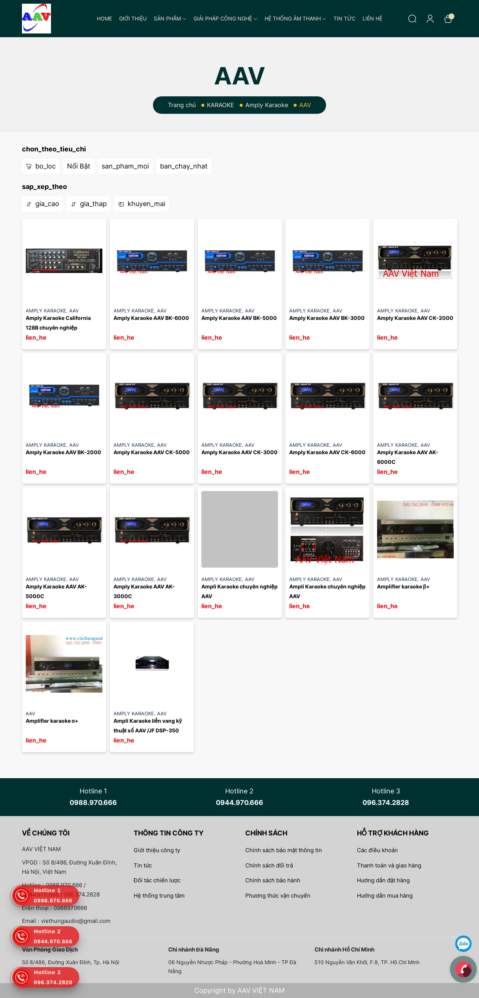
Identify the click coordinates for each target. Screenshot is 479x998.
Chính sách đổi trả (269, 865)
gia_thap (88, 204)
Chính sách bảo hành (272, 880)
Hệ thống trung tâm (159, 895)
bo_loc (41, 166)
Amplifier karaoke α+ (52, 721)
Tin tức (344, 18)
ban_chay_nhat (184, 166)
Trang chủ (182, 105)
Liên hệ (372, 18)
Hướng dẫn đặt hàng (383, 880)
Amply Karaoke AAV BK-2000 (63, 452)
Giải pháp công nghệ (226, 18)
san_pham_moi (125, 166)
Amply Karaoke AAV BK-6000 (151, 318)
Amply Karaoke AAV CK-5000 (152, 452)
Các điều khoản (377, 850)
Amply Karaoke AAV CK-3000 (239, 452)
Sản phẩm (170, 18)
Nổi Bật (78, 166)
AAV (74, 311)
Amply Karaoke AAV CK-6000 (327, 452)
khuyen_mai (141, 204)
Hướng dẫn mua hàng (385, 895)
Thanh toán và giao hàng (389, 865)
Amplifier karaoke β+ (403, 586)
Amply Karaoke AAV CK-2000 (415, 318)
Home (104, 18)
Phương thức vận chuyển (277, 895)
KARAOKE (220, 105)
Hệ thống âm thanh (295, 18)
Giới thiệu (133, 18)
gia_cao (42, 204)
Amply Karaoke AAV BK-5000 (239, 318)
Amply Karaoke (266, 105)
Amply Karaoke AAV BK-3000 (327, 318)
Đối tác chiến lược (157, 880)
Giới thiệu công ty (157, 850)
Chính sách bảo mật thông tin (283, 850)
